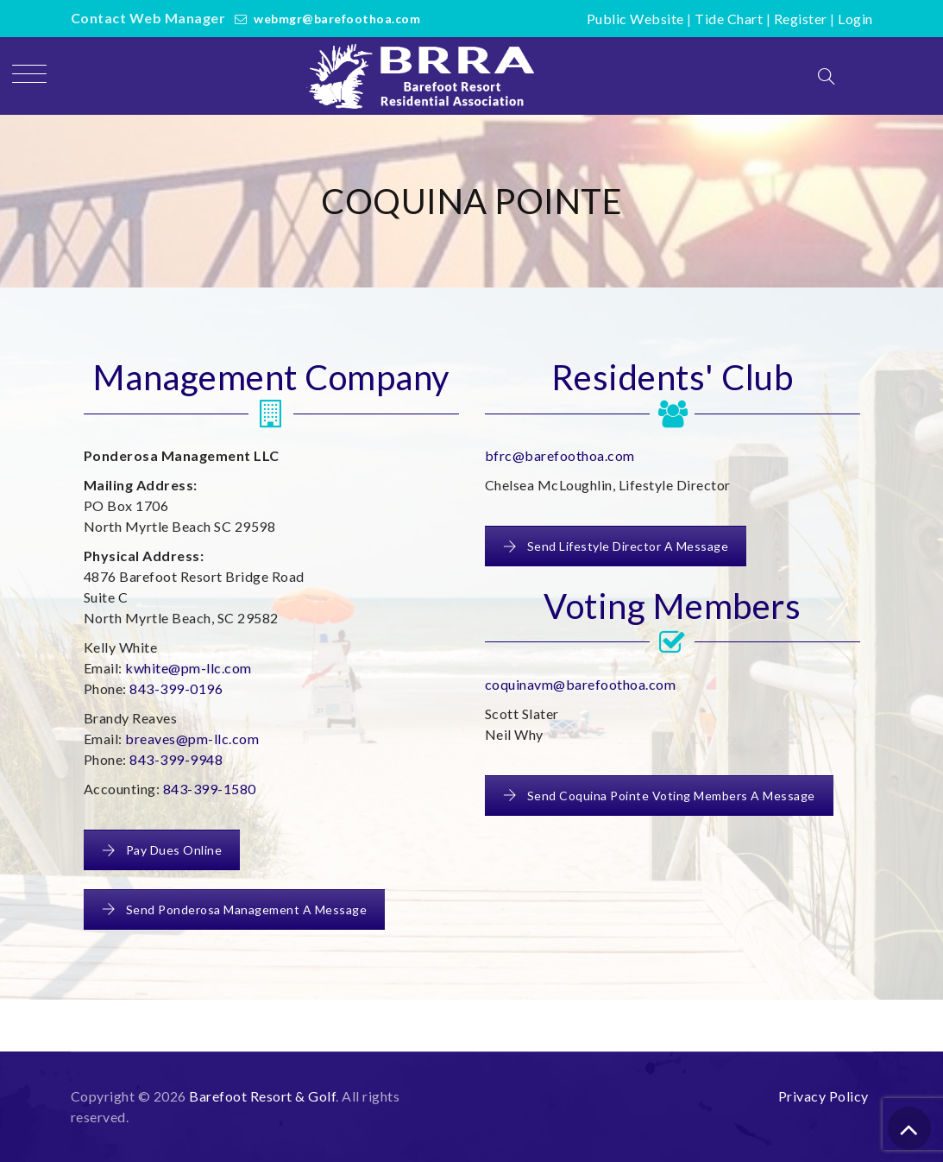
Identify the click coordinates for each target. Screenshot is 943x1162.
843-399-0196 (176, 688)
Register (800, 18)
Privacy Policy (823, 1096)
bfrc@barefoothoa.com (560, 455)
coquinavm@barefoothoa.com (580, 684)
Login (855, 18)
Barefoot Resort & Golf (262, 1096)
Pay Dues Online (162, 850)
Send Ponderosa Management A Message (235, 909)
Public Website (635, 18)
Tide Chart (729, 18)
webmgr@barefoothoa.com (337, 18)
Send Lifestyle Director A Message (616, 546)
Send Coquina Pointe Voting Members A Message (659, 795)
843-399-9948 (176, 759)
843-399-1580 (209, 788)
